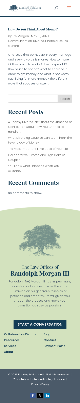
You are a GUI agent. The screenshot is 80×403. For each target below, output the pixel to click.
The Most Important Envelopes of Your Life (38, 149)
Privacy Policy (40, 384)
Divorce (38, 41)
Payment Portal (55, 346)
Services (10, 346)
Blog (47, 334)
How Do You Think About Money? (33, 29)
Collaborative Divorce (20, 334)
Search (65, 99)
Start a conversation (40, 324)
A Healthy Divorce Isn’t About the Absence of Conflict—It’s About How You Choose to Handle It (40, 127)
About (8, 352)
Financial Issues (56, 41)
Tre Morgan (21, 36)
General (14, 46)
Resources (12, 340)
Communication (20, 41)
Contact (50, 340)
